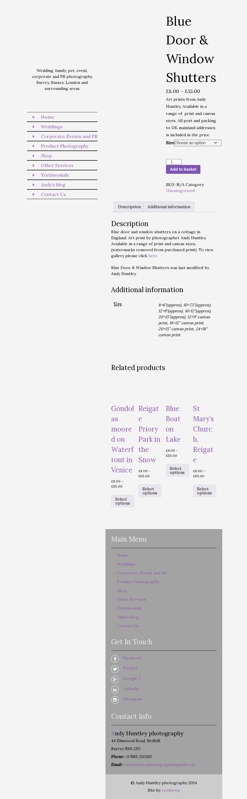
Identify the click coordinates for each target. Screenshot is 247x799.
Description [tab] (129, 206)
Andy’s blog (53, 184)
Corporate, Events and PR (69, 136)
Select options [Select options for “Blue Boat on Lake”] (177, 470)
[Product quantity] (174, 162)
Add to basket (183, 169)
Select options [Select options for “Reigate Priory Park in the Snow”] (149, 490)
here (152, 255)
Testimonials (55, 175)
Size (170, 142)
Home (47, 117)
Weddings (52, 126)
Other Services (57, 165)
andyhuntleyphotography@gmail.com (159, 764)
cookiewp (171, 790)
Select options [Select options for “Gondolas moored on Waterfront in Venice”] (122, 501)
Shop (46, 155)
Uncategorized (180, 190)
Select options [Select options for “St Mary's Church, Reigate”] (204, 490)
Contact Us (53, 194)
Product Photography (64, 146)
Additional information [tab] (169, 206)
